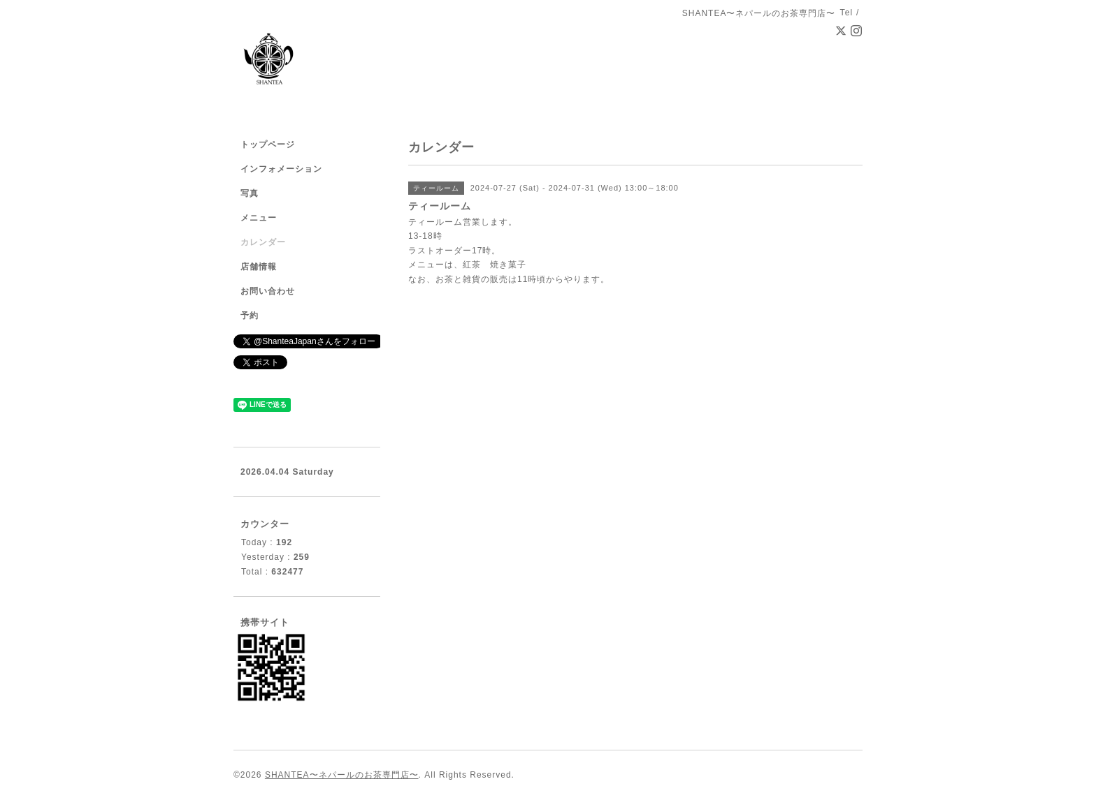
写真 (249, 193)
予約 (249, 315)
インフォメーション (281, 169)
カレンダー (263, 242)
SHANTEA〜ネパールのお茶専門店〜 (342, 775)
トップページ (267, 144)
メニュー (258, 218)
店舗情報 (258, 267)
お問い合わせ (267, 291)
